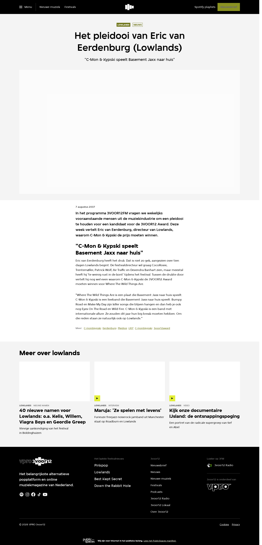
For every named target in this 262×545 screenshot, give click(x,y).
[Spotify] (21, 494)
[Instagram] (27, 494)
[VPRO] (219, 487)
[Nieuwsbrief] (229, 7)
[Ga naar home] (129, 7)
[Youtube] (45, 494)
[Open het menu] (25, 7)
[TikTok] (39, 494)
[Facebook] (33, 494)
